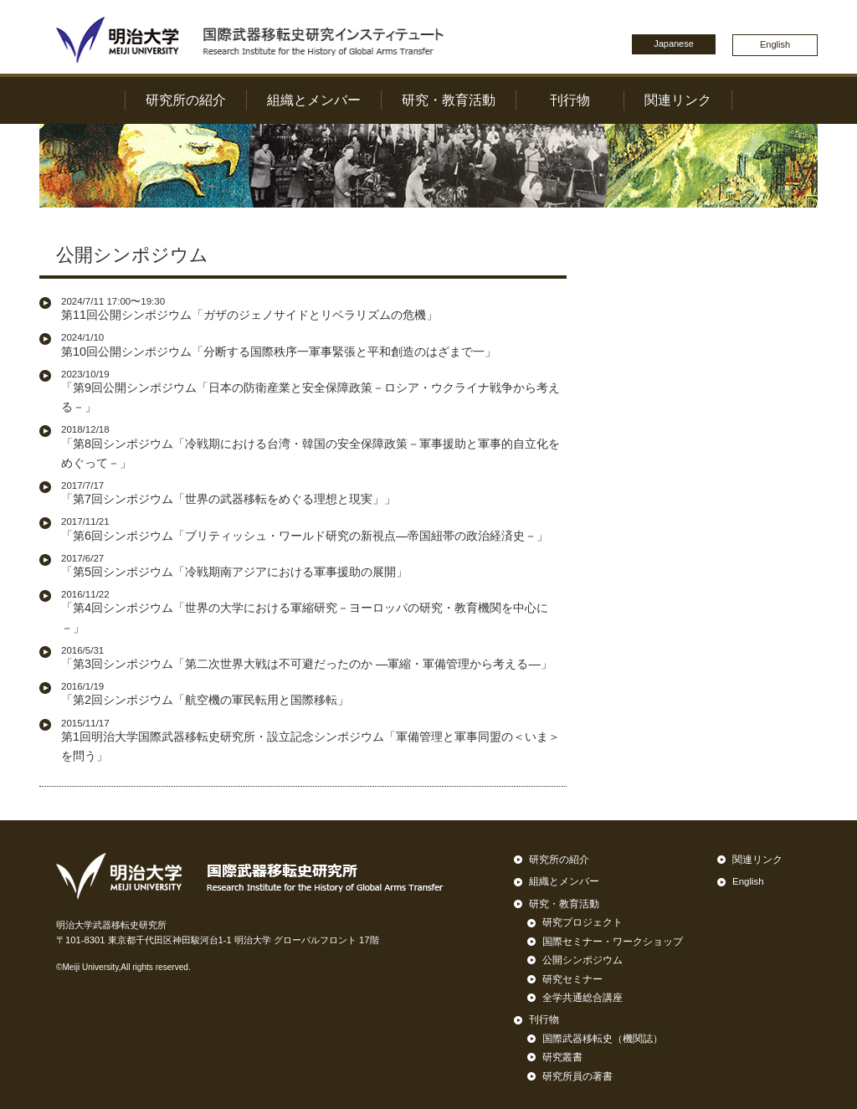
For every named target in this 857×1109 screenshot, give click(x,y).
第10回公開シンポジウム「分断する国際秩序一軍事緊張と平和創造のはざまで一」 (278, 344)
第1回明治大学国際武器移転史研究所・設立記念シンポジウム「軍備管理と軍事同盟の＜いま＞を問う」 (314, 739)
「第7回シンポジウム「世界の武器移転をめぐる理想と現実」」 (228, 493)
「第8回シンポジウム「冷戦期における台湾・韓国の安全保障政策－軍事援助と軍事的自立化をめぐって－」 (314, 446)
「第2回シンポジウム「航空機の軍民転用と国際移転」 (205, 693)
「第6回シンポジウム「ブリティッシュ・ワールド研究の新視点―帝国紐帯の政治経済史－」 (304, 529)
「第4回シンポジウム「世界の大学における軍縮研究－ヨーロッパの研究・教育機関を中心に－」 (314, 611)
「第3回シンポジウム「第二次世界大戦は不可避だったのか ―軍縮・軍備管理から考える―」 (306, 657)
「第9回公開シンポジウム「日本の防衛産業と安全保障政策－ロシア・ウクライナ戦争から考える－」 (314, 390)
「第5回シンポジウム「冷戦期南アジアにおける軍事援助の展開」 (234, 565)
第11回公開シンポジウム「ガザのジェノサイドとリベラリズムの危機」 (249, 308)
